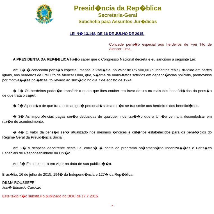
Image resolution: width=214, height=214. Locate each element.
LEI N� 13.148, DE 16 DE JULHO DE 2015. (107, 34)
